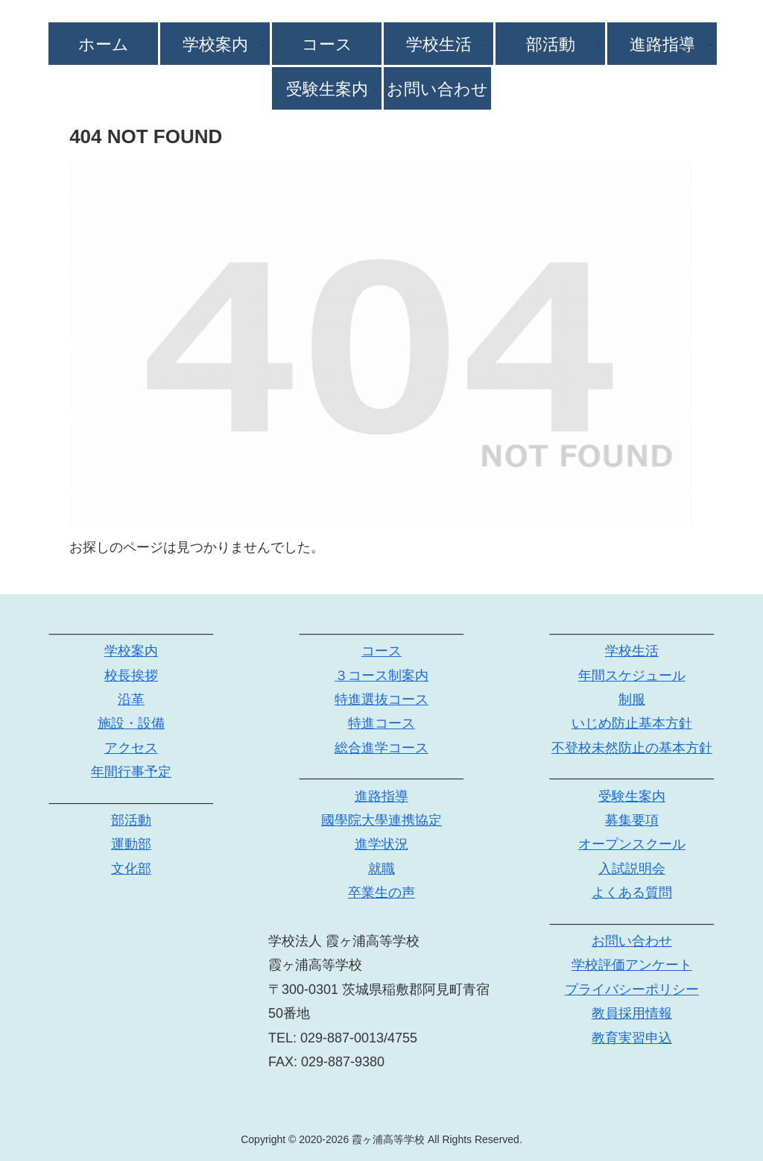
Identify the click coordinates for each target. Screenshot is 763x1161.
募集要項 (632, 820)
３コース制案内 (381, 675)
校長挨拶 (131, 675)
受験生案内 (631, 796)
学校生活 (632, 651)
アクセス (131, 747)
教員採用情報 (632, 1013)
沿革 (131, 699)
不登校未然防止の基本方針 (631, 747)
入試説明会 (631, 868)
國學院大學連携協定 (381, 820)
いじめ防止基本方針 (632, 723)
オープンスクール (632, 844)
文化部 (131, 868)
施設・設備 (131, 723)
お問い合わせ (632, 941)
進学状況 (381, 844)
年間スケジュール (632, 675)
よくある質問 (632, 892)
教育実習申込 (632, 1038)
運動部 (131, 844)
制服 (631, 699)
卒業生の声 (381, 892)
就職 (381, 868)
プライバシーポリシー (632, 989)
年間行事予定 (131, 771)
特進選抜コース (381, 699)
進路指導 (381, 796)
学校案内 (131, 651)
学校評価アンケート (632, 964)
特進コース (381, 723)
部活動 (131, 820)
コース (381, 651)
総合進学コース (381, 747)
